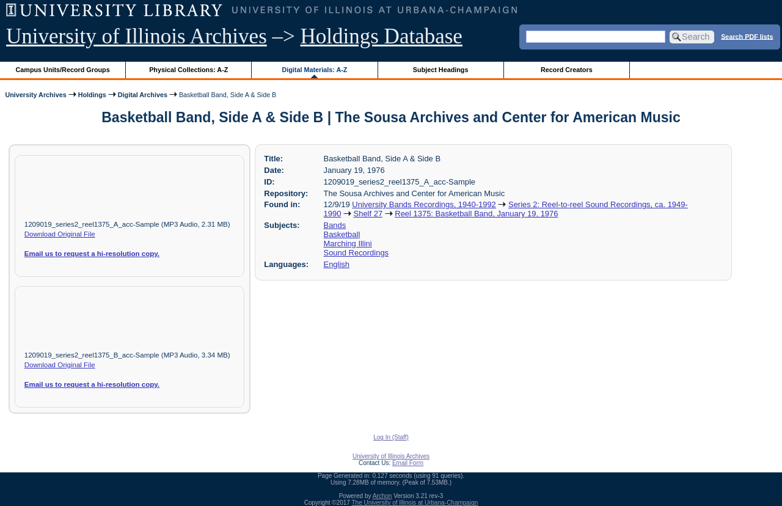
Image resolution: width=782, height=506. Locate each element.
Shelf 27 (368, 213)
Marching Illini (348, 243)
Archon (382, 496)
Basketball (342, 234)
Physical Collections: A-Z (188, 69)
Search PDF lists (747, 36)
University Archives (35, 94)
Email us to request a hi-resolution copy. (91, 253)
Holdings (92, 94)
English (336, 264)
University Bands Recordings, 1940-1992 (423, 204)
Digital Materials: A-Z (314, 69)
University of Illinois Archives (136, 36)
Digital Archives (142, 94)
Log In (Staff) (391, 437)
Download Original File (59, 234)
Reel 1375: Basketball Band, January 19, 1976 (476, 213)
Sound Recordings (356, 252)
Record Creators (567, 69)
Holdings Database (381, 36)
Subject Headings (441, 69)
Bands (335, 225)
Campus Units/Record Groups (63, 69)
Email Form (407, 463)
